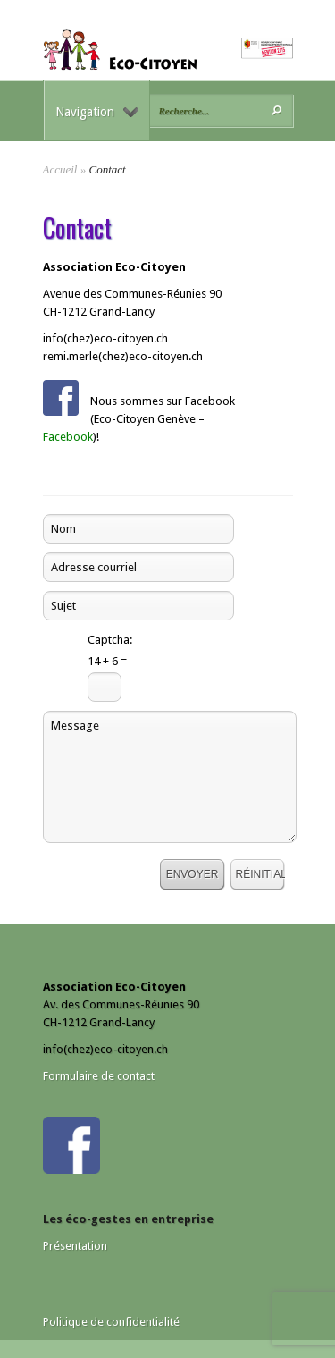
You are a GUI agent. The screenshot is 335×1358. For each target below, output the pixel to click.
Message (170, 777)
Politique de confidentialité (111, 1321)
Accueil (60, 169)
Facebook (68, 436)
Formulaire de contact (99, 1076)
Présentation (75, 1246)
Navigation (96, 112)
